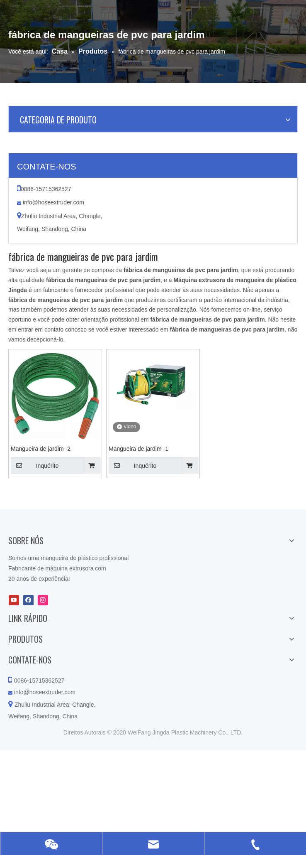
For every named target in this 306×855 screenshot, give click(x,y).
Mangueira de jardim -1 (138, 448)
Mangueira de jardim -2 (40, 448)
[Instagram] (43, 600)
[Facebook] (28, 600)
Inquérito (34, 465)
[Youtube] (14, 600)
